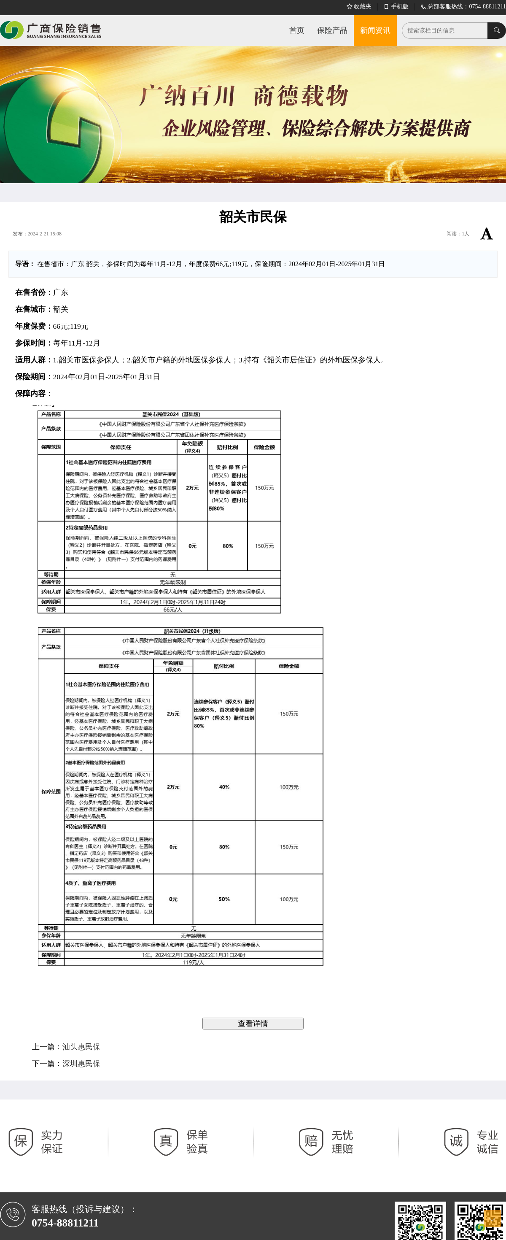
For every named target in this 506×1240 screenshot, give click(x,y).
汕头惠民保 (81, 1047)
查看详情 (253, 1023)
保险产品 (332, 30)
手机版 (396, 6)
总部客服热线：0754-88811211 (463, 6)
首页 (296, 30)
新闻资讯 (375, 30)
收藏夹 (359, 6)
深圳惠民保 (81, 1063)
